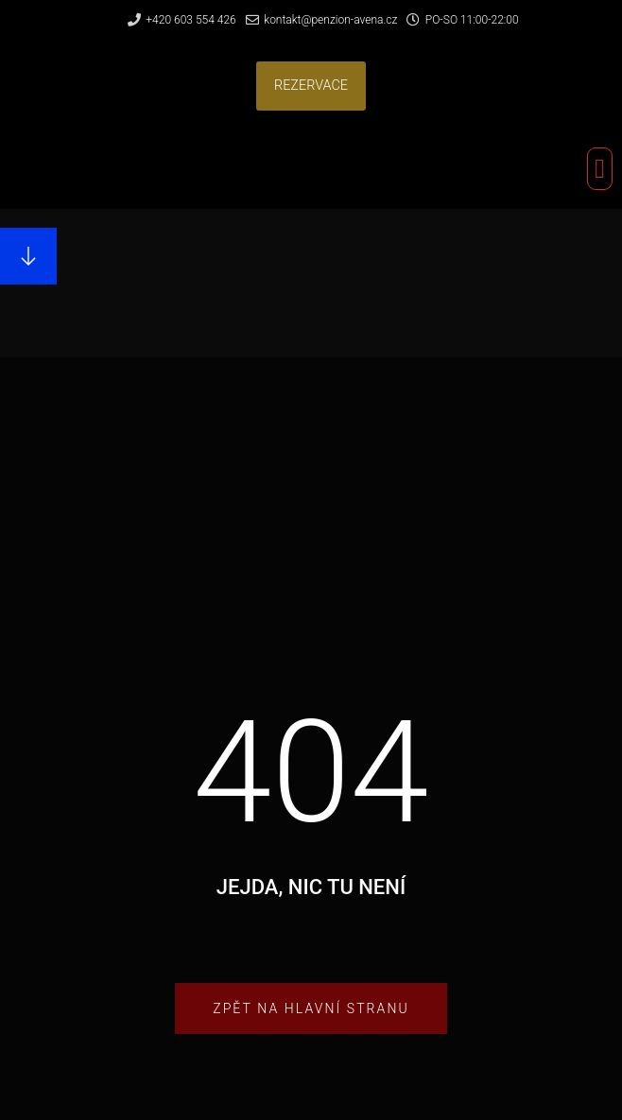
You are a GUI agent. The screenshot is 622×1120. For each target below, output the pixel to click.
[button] (311, 86)
